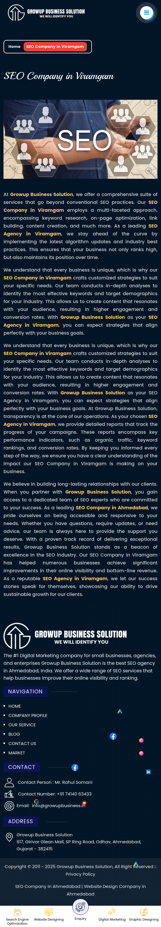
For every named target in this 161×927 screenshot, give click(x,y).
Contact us (22, 743)
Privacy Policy (80, 874)
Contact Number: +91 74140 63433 (55, 794)
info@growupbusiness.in (58, 805)
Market (16, 753)
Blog (14, 734)
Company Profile (27, 715)
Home (14, 46)
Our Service (22, 725)
